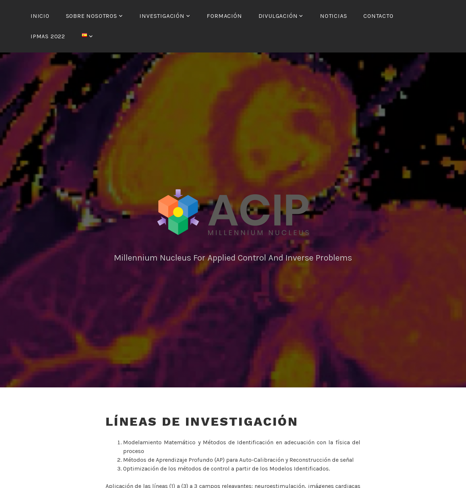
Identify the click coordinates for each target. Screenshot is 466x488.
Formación (224, 15)
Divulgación (278, 15)
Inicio (40, 15)
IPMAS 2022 (48, 36)
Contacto (378, 15)
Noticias (333, 15)
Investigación (161, 15)
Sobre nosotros (91, 15)
